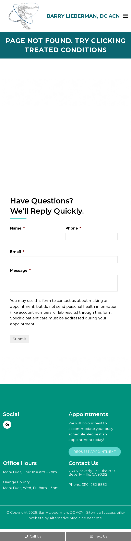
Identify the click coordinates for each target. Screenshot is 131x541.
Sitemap (93, 512)
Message (20, 270)
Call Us (33, 536)
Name (17, 228)
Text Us (98, 536)
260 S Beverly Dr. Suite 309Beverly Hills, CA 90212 (92, 472)
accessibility (114, 512)
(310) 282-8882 (94, 484)
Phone (73, 228)
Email (17, 252)
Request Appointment (95, 452)
